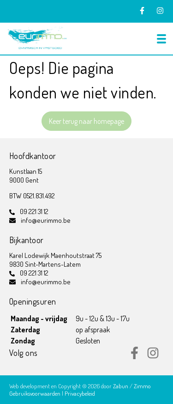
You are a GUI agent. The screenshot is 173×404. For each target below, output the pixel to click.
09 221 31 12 (34, 211)
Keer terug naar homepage (86, 121)
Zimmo (142, 386)
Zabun (120, 386)
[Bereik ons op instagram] (153, 356)
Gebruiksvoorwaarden (35, 393)
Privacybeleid (80, 393)
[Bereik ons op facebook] (134, 356)
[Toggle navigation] (161, 38)
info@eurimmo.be (46, 220)
